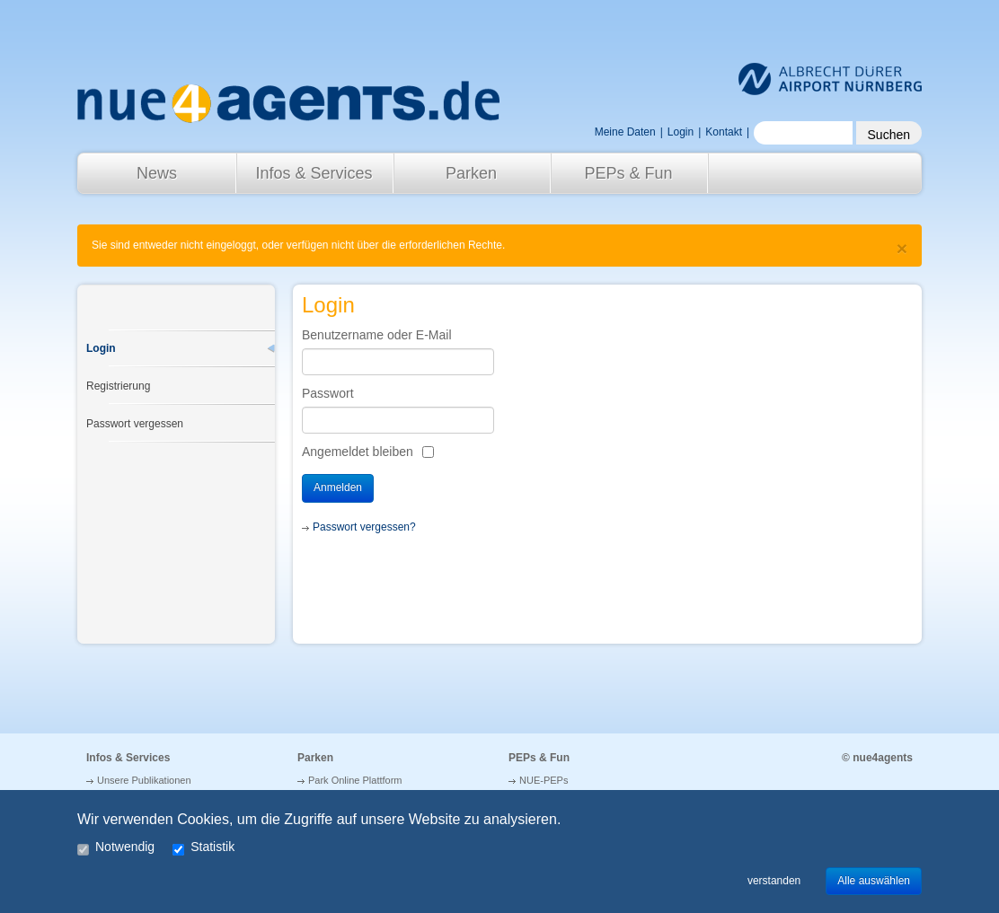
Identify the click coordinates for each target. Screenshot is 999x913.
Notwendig (116, 848)
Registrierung (118, 386)
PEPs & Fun (628, 173)
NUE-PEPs (543, 780)
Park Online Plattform (355, 780)
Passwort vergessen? (364, 527)
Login (101, 348)
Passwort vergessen (134, 423)
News (157, 173)
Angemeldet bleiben (357, 451)
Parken (471, 173)
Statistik (203, 848)
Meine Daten (625, 132)
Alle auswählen (873, 880)
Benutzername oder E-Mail (377, 335)
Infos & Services (313, 173)
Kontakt (723, 132)
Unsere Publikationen (144, 780)
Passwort (328, 393)
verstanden (773, 880)
